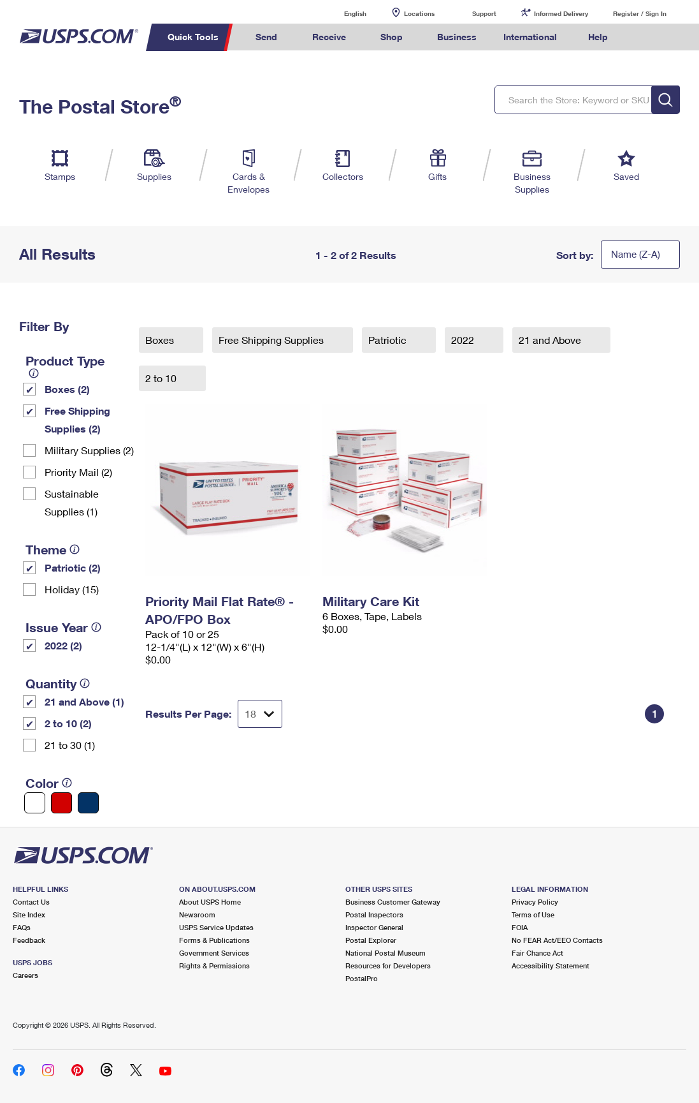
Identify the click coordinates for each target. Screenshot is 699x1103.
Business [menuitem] (457, 36)
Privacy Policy (535, 902)
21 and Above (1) (84, 701)
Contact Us (31, 902)
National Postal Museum (385, 953)
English (342, 13)
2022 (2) (63, 645)
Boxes (161, 340)
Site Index (29, 914)
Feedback (29, 940)
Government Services (214, 953)
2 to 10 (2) (68, 723)
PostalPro (361, 978)
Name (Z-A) (635, 254)
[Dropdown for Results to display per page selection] (260, 714)
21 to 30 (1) (70, 745)
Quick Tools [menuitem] (193, 36)
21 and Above (551, 340)
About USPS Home (210, 902)
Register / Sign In (640, 13)
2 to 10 (162, 378)
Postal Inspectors (374, 914)
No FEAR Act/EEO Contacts (557, 940)
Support (484, 13)
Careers (25, 975)
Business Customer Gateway (392, 902)
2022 (464, 340)
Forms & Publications (214, 940)
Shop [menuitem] (391, 36)
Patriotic (388, 340)
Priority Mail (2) (78, 472)
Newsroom (197, 914)
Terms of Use (533, 914)
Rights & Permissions (214, 965)
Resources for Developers (388, 965)
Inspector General (374, 927)
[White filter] (34, 802)
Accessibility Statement (550, 965)
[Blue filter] (88, 802)
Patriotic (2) (73, 567)
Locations (419, 13)
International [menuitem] (530, 36)
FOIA (520, 927)
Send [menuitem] (266, 36)
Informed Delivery (561, 13)
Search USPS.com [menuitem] (642, 37)
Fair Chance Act (537, 953)
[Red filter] (61, 802)
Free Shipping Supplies (272, 340)
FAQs (22, 927)
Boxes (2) (67, 389)
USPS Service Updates (216, 927)
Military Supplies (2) (89, 450)
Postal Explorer (370, 940)
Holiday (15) (72, 589)
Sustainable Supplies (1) (72, 502)
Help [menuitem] (598, 36)
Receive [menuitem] (329, 36)
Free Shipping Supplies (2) (77, 419)
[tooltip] (34, 373)
